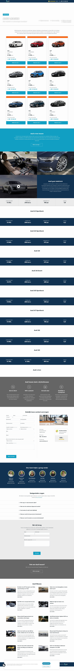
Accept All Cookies (46, 663)
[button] (4, 665)
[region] (32, 664)
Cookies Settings (46, 666)
